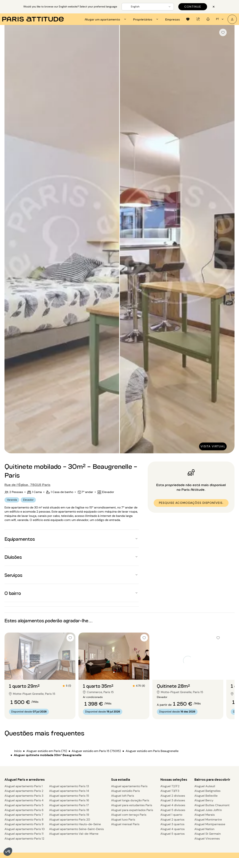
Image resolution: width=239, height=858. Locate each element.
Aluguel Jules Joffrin (208, 810)
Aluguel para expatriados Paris (132, 810)
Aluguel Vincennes (207, 838)
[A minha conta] (232, 19)
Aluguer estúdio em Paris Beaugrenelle (152, 751)
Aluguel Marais (204, 815)
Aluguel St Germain (207, 834)
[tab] (106, 19)
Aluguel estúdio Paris (125, 791)
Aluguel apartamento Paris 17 (69, 805)
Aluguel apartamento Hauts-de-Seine (75, 824)
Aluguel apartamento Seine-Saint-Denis (76, 829)
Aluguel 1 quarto (171, 815)
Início (17, 751)
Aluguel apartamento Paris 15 (69, 796)
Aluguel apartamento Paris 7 (23, 815)
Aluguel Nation (204, 829)
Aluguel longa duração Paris (130, 800)
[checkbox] (223, 32)
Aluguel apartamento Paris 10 (24, 829)
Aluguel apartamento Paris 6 (24, 810)
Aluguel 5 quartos (172, 834)
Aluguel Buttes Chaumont (211, 805)
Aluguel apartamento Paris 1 (23, 786)
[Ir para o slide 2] (40, 672)
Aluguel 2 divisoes (172, 796)
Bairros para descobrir (212, 779)
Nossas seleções (173, 779)
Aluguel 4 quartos (172, 829)
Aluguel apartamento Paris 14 (69, 791)
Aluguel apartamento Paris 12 (24, 838)
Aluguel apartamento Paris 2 (23, 791)
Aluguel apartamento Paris (129, 786)
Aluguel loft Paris (122, 796)
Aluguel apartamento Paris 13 (69, 786)
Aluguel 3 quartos (172, 824)
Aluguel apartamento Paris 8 (24, 819)
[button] (7, 851)
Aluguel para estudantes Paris (131, 805)
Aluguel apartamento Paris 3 (23, 796)
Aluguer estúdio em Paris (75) (46, 751)
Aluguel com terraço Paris (128, 815)
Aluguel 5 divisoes (172, 810)
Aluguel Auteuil (204, 786)
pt (220, 19)
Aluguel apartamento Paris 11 (24, 834)
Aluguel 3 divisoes (172, 800)
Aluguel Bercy (203, 800)
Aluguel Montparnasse (209, 824)
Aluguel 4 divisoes (172, 805)
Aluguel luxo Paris (123, 819)
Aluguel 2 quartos (172, 819)
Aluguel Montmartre (208, 819)
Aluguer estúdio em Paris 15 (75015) (96, 751)
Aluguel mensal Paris (125, 824)
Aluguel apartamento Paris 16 (69, 800)
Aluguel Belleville (206, 796)
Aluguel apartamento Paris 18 (69, 810)
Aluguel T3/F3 (169, 791)
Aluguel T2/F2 (169, 786)
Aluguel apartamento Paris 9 (24, 824)
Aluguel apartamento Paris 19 (69, 815)
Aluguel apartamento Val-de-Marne (73, 834)
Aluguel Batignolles (207, 791)
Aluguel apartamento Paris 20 (69, 819)
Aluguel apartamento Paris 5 (24, 805)
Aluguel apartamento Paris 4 (24, 800)
